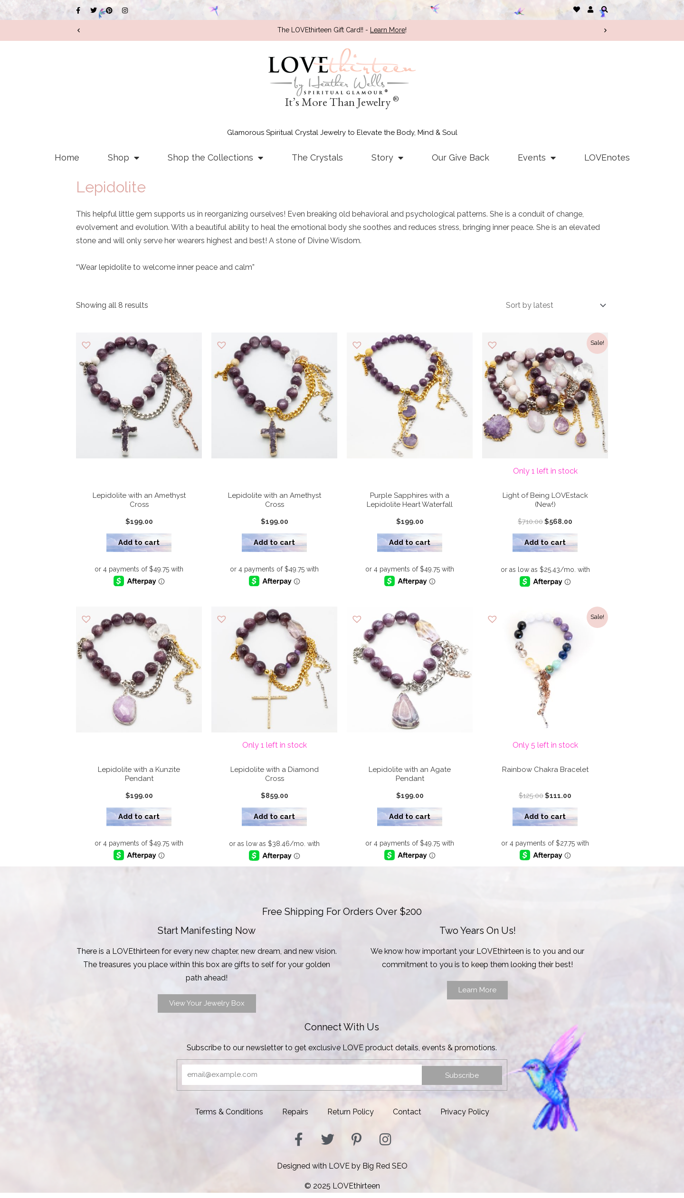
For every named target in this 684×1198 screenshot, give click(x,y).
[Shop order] (554, 305)
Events (537, 158)
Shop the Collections (215, 158)
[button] (604, 9)
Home (67, 157)
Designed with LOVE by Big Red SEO (342, 1171)
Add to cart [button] (139, 544)
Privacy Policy (464, 1117)
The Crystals (317, 157)
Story (387, 158)
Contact (407, 1117)
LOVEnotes (607, 157)
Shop (123, 158)
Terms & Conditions (229, 1117)
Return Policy (350, 1117)
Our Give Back (460, 157)
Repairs (295, 1117)
